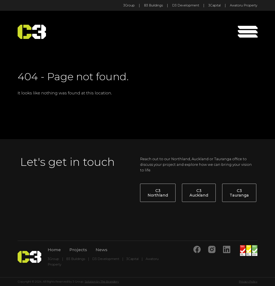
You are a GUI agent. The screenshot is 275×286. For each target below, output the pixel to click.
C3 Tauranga (239, 192)
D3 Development (185, 5)
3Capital (214, 5)
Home (54, 249)
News (101, 249)
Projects (78, 249)
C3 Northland (158, 192)
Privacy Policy (248, 281)
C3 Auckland (198, 192)
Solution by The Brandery (102, 281)
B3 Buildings (153, 5)
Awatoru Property (243, 5)
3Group (129, 5)
